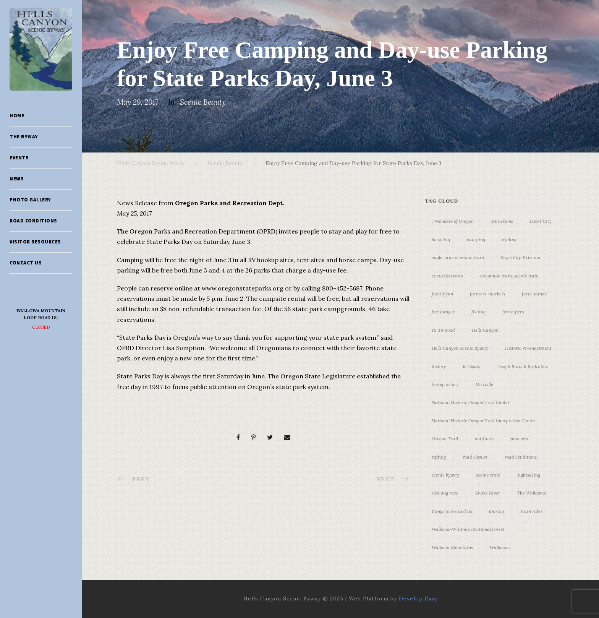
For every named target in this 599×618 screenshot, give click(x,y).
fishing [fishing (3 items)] (478, 312)
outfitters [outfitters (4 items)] (484, 438)
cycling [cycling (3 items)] (509, 239)
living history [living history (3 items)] (445, 384)
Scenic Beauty (203, 102)
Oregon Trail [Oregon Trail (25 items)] (445, 438)
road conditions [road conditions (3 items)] (521, 457)
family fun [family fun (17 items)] (442, 294)
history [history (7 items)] (439, 366)
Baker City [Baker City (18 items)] (540, 221)
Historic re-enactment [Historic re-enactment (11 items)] (528, 348)
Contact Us (26, 263)
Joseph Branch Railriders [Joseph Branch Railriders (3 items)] (522, 366)
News (17, 178)
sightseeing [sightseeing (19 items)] (528, 475)
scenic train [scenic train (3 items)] (488, 475)
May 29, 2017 (138, 102)
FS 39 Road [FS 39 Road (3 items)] (443, 330)
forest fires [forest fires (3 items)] (513, 312)
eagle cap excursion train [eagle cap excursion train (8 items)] (458, 257)
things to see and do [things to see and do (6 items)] (452, 511)
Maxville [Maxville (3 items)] (484, 384)
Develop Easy (418, 598)
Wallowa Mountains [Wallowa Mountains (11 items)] (452, 547)
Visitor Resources (35, 241)
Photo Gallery (30, 199)
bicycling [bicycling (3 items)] (441, 239)
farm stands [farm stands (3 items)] (534, 294)
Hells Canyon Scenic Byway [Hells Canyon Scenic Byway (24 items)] (460, 348)
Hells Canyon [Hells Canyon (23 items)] (485, 330)
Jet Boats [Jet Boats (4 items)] (471, 366)
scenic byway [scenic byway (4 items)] (445, 475)
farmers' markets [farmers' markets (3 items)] (487, 294)
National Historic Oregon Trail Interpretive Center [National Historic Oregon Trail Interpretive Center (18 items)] (483, 420)
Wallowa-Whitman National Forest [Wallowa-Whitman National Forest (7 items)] (468, 529)
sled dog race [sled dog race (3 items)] (445, 493)
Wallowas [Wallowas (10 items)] (500, 547)
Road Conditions (33, 220)
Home (17, 115)
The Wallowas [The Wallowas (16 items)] (531, 493)
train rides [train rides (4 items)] (531, 511)
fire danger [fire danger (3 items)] (443, 312)
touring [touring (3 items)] (496, 511)
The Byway (24, 136)
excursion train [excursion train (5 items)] (447, 276)
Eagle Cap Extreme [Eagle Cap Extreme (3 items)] (520, 257)
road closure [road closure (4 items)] (475, 457)
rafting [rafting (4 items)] (439, 457)
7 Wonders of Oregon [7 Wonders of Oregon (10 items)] (453, 221)
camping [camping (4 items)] (476, 239)
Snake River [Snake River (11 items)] (487, 493)
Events (19, 157)
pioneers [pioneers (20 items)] (519, 438)
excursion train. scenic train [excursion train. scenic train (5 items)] (509, 276)
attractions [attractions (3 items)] (502, 221)
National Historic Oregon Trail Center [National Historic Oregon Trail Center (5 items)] (471, 402)
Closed (41, 327)
